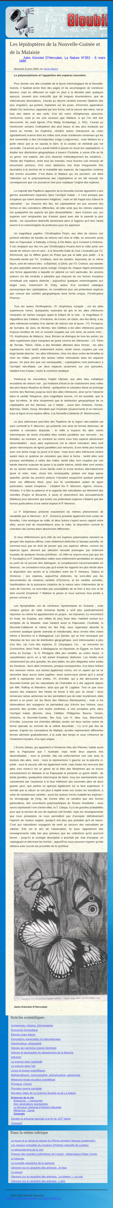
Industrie (16, 1057)
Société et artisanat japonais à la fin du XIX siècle (41, 1118)
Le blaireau (17, 1158)
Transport (16, 1123)
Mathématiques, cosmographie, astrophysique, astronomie (45, 1075)
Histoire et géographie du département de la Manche (42, 1052)
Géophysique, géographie (26, 1043)
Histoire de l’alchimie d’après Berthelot (33, 1048)
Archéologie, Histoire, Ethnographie (32, 1025)
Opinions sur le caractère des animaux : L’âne (38, 1181)
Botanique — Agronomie (28, 1100)
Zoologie (19, 1113)
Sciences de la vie (22, 1097)
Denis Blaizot (51, 68)
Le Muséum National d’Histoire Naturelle (38, 1107)
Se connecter (30, 1198)
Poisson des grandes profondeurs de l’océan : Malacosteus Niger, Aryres (54, 1154)
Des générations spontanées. (31, 1104)
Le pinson (16, 1172)
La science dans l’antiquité (26, 1061)
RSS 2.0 (56, 1198)
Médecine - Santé (24, 1110)
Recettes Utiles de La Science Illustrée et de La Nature (43, 1093)
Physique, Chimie (21, 1083)
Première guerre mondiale (26, 1088)
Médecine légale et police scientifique (33, 1079)
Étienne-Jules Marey (23, 1034)
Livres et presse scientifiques (28, 1070)
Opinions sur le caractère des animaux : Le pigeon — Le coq (47, 1176)
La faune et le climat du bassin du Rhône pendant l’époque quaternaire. (53, 1140)
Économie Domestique (24, 1030)
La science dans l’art (23, 1065)
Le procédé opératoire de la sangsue (33, 1163)
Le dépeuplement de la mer (27, 1149)
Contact (44, 1198)
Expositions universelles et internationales (36, 1039)
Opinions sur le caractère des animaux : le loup (39, 1167)
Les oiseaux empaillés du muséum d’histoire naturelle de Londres (50, 1145)
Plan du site (13, 1198)
